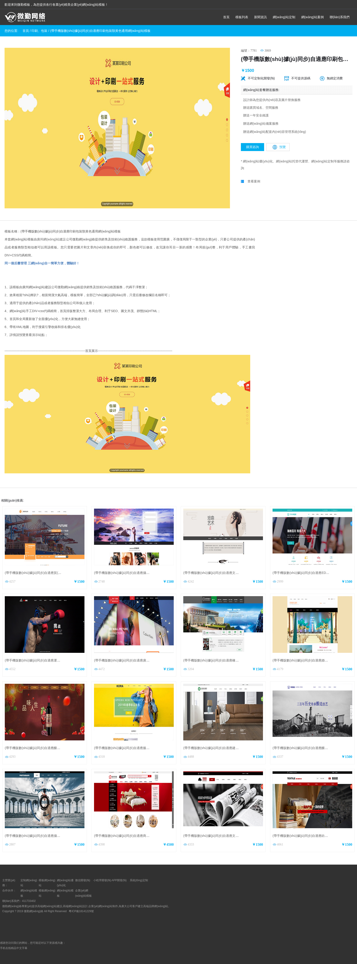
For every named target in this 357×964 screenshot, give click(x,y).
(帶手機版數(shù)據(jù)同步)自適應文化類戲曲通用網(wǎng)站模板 (230, 573)
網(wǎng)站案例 (312, 17)
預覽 (279, 147)
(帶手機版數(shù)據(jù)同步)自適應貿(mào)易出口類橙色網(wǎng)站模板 (56, 573)
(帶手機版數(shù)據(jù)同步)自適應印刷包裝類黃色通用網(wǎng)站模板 (100, 31)
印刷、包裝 (39, 31)
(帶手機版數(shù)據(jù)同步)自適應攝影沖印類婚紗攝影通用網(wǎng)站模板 (58, 836)
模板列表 (241, 17)
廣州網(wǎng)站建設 (51, 239)
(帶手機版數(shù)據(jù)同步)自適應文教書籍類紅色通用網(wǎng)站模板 (233, 836)
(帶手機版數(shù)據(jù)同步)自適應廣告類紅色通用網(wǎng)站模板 (141, 660)
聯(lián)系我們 (339, 17)
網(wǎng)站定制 (284, 17)
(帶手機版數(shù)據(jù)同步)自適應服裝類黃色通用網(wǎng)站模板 (141, 748)
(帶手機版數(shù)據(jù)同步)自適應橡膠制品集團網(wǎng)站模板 (228, 660)
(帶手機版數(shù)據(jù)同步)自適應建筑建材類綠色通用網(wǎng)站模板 (233, 748)
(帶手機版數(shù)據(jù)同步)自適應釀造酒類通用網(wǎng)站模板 (50, 748)
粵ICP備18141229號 (81, 911)
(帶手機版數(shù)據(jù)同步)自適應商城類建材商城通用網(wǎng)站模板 (144, 836)
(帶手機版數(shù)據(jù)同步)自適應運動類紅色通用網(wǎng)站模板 (52, 660)
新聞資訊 (260, 17)
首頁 (226, 17)
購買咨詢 (252, 147)
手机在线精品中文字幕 (13, 948)
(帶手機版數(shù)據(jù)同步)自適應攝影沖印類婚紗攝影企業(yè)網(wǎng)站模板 (150, 573)
